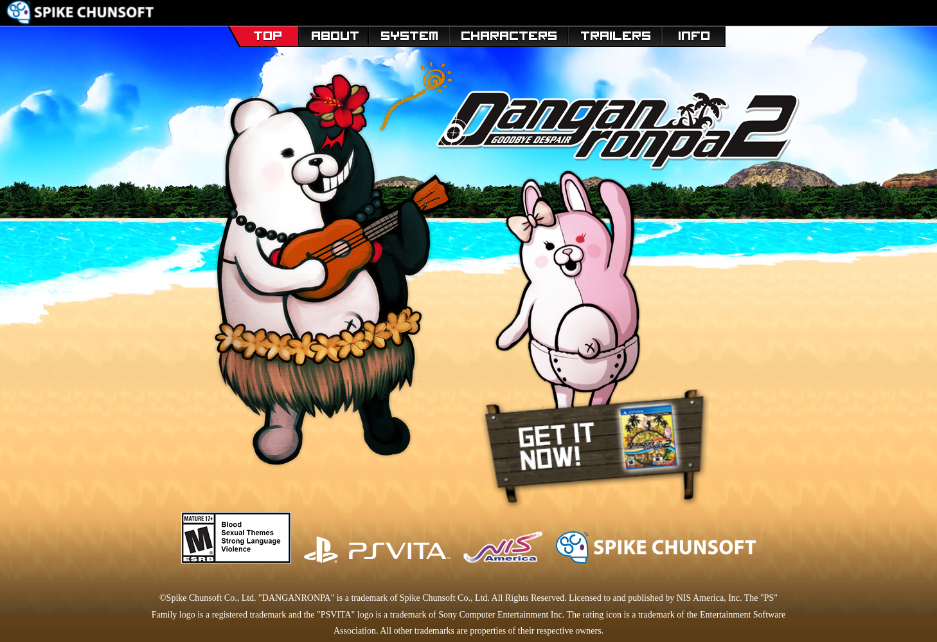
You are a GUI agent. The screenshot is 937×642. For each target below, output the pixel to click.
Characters (508, 33)
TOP (263, 33)
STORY (333, 33)
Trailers (615, 33)
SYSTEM (408, 33)
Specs (694, 33)
